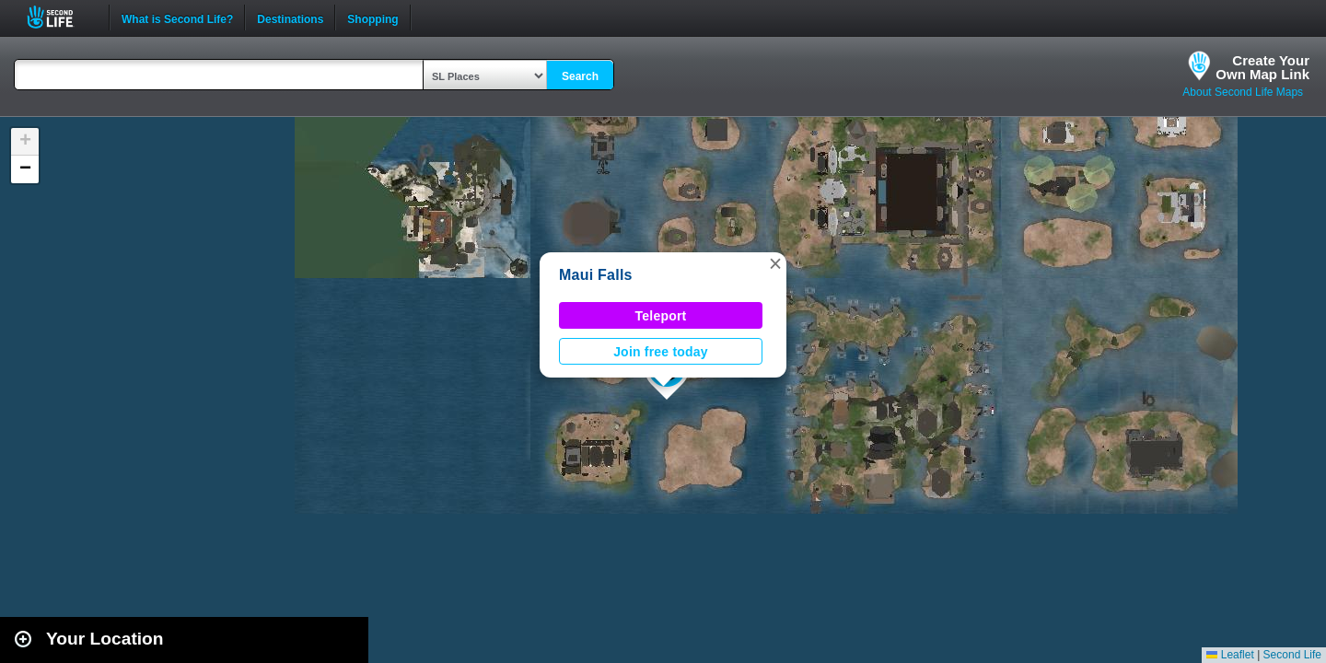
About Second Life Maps (1242, 92)
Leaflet (1229, 654)
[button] (775, 263)
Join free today (660, 351)
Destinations (290, 17)
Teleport (661, 315)
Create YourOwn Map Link (1262, 67)
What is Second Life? (177, 17)
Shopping (372, 17)
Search (580, 76)
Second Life (60, 17)
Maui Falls (596, 275)
